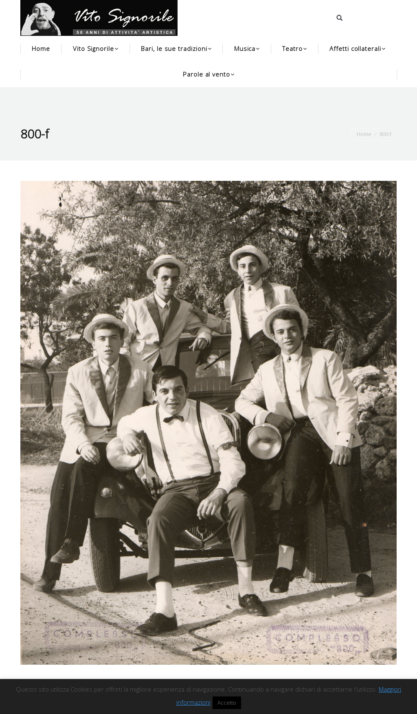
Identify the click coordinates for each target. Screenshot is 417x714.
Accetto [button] (226, 702)
